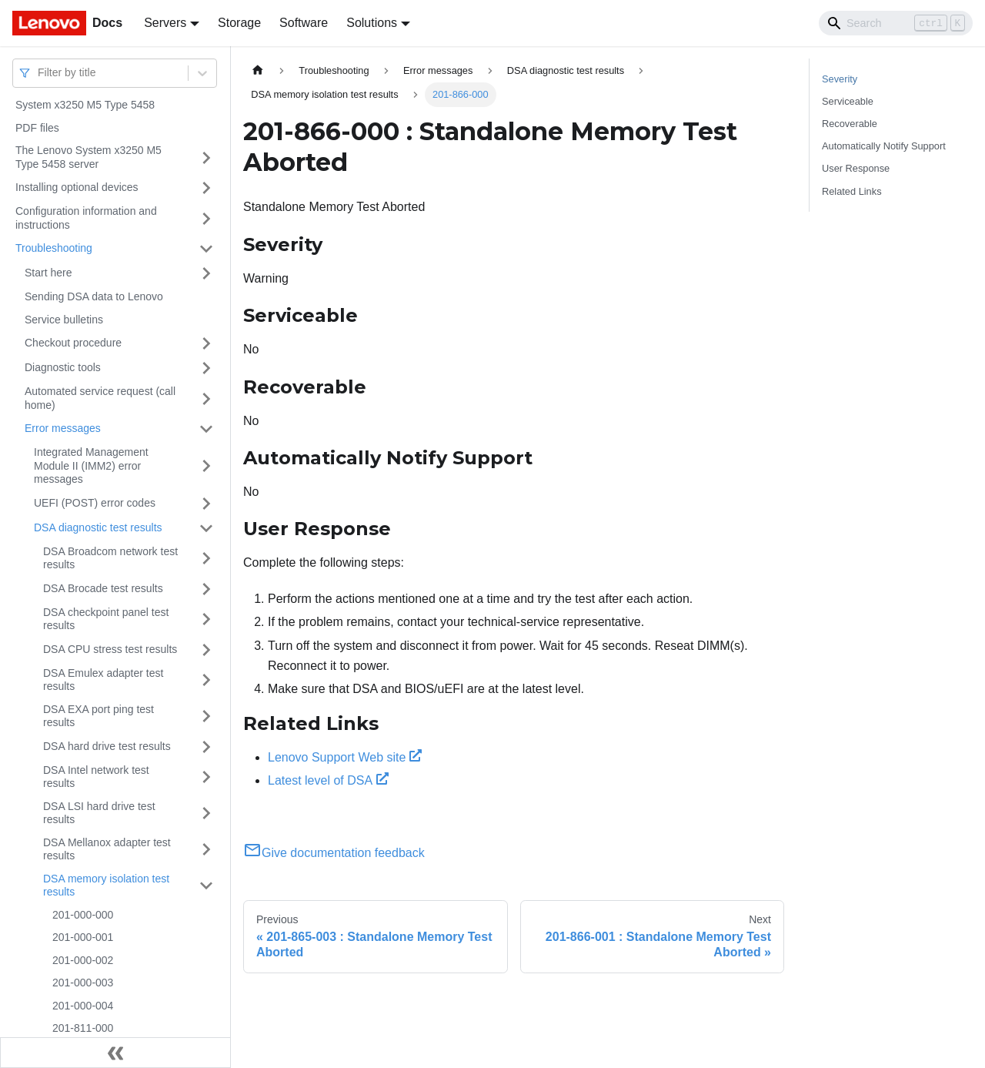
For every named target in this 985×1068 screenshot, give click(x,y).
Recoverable (849, 123)
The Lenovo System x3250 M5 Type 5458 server (88, 157)
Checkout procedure (73, 342)
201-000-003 (82, 982)
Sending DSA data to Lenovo (94, 296)
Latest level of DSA (328, 780)
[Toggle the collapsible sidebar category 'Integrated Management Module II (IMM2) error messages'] (206, 466)
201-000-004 (82, 1005)
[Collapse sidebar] (115, 1052)
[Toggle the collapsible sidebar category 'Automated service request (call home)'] (206, 398)
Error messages (63, 428)
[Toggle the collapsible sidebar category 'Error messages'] (206, 429)
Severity (839, 79)
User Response (856, 168)
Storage (239, 22)
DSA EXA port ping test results (98, 716)
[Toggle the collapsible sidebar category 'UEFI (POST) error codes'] (206, 503)
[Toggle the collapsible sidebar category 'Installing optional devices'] (206, 188)
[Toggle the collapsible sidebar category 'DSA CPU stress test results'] (206, 650)
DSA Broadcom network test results (110, 558)
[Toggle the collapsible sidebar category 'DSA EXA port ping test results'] (206, 716)
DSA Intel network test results (96, 777)
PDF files (37, 128)
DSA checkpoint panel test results (106, 619)
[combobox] (39, 73)
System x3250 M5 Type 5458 (85, 105)
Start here (48, 272)
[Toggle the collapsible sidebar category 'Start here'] (206, 273)
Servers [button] (165, 22)
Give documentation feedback (334, 852)
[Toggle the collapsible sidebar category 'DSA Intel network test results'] (206, 777)
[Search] (896, 23)
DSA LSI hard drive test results (99, 813)
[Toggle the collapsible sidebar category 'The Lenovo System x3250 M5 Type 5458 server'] (206, 157)
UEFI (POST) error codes (94, 503)
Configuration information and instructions (86, 218)
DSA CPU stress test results (110, 649)
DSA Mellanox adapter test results (107, 849)
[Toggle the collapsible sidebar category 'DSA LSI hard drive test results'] (206, 813)
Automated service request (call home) (100, 398)
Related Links (852, 191)
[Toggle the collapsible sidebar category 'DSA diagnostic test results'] (206, 528)
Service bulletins (64, 319)
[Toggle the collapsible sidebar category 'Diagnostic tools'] (206, 368)
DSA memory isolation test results (106, 885)
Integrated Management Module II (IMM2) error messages (91, 465)
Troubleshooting (53, 248)
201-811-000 (82, 1028)
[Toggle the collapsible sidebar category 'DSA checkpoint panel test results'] (206, 619)
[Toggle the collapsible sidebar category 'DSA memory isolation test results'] (206, 886)
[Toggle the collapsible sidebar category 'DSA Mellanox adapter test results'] (206, 850)
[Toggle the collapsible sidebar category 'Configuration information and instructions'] (206, 218)
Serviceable (847, 101)
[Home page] (257, 70)
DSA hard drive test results (107, 746)
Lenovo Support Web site (345, 757)
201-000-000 (82, 915)
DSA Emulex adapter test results (103, 680)
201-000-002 (82, 960)
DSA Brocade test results (103, 588)
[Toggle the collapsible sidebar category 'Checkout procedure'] (206, 343)
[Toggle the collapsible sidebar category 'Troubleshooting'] (206, 248)
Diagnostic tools (63, 367)
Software (303, 22)
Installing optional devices (77, 187)
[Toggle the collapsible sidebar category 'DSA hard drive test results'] (206, 747)
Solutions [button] (371, 22)
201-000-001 (82, 937)
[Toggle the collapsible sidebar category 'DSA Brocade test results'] (206, 589)
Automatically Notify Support (884, 146)
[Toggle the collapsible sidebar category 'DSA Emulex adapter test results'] (206, 680)
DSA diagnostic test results (98, 527)
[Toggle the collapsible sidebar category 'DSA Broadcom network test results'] (206, 559)
